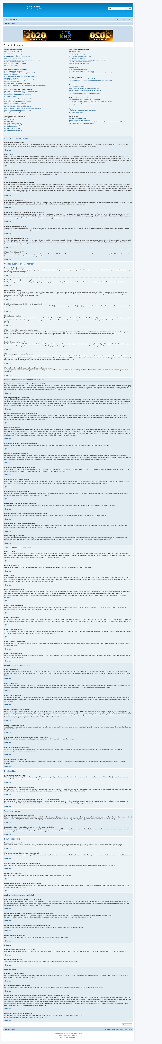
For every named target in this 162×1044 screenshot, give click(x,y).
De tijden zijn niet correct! (11, 74)
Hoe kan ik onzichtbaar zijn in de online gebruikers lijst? (19, 73)
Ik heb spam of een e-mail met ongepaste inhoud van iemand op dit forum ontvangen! (92, 73)
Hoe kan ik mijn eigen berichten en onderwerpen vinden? (84, 93)
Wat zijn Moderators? (75, 53)
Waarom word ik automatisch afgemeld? (15, 63)
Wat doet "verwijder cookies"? (12, 65)
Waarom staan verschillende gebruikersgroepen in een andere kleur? (88, 60)
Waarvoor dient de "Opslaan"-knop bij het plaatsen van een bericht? (22, 108)
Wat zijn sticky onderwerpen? (12, 128)
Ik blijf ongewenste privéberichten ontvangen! (81, 71)
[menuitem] (15, 20)
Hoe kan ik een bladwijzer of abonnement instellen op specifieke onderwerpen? (91, 101)
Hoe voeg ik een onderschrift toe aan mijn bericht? (18, 94)
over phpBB (19, 977)
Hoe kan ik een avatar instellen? (13, 81)
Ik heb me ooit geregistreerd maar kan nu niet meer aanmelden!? (22, 60)
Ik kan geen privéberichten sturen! (78, 69)
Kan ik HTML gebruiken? (11, 119)
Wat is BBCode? (8, 118)
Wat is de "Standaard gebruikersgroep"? (80, 61)
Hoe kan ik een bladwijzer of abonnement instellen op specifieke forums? (89, 103)
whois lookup (124, 997)
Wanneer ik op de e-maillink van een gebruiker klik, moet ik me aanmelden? (25, 85)
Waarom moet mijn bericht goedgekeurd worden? (17, 110)
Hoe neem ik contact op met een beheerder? (81, 123)
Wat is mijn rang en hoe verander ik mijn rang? (17, 83)
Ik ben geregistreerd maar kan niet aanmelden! (17, 56)
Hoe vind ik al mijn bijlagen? (76, 112)
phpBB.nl (74, 1035)
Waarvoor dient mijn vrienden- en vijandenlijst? (82, 79)
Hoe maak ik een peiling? (11, 96)
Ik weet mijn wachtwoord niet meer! (14, 61)
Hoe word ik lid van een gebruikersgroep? (80, 56)
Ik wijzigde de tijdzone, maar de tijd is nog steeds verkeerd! (20, 76)
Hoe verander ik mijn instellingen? (13, 71)
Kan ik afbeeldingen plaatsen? (12, 123)
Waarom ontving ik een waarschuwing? (15, 105)
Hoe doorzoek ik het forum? (76, 86)
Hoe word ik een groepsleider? (77, 58)
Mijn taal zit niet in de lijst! (11, 78)
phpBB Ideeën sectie (96, 987)
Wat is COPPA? (8, 53)
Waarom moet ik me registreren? (13, 51)
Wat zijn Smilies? (9, 121)
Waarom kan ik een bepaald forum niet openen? (17, 101)
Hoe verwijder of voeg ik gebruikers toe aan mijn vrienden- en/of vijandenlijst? (90, 80)
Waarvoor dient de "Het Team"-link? (79, 63)
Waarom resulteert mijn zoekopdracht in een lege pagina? (85, 90)
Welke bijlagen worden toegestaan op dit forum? (82, 110)
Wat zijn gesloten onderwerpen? (13, 130)
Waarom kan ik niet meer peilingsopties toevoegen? (18, 98)
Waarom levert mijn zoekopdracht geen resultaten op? (84, 88)
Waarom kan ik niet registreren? (13, 55)
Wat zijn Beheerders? (75, 51)
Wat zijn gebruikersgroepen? (77, 55)
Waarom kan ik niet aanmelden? (13, 58)
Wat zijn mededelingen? (10, 126)
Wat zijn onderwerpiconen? (11, 131)
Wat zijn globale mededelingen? (13, 125)
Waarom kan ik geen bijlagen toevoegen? (15, 103)
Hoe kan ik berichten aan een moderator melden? (18, 106)
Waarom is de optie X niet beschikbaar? (80, 120)
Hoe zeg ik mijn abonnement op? (78, 104)
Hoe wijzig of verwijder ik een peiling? (14, 99)
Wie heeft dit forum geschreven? (78, 118)
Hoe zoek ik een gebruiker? (76, 91)
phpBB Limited (70, 975)
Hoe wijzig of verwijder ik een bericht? (14, 92)
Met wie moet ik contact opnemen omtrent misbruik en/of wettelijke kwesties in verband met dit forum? (97, 122)
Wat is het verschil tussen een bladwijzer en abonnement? (85, 99)
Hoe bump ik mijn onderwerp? (12, 112)
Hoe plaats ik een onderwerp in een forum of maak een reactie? (21, 91)
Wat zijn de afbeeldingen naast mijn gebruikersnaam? (19, 80)
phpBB (62, 1033)
